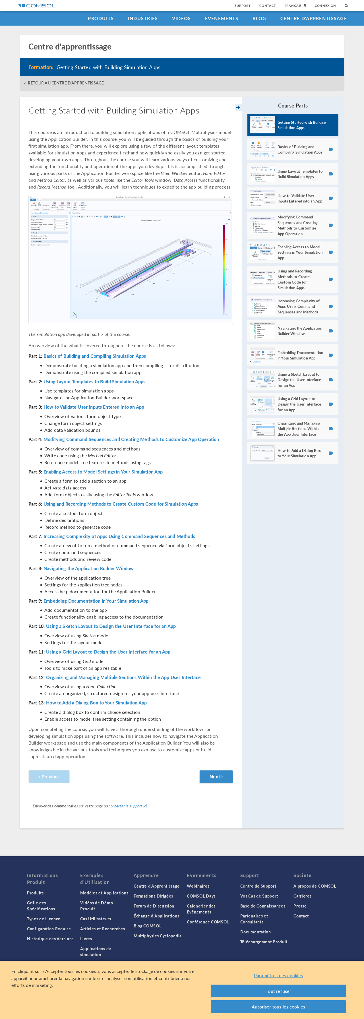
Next (216, 776)
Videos (181, 18)
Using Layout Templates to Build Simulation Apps (94, 381)
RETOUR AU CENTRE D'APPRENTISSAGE (66, 83)
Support (243, 5)
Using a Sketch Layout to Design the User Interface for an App (111, 626)
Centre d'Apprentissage (313, 18)
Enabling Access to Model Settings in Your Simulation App (103, 471)
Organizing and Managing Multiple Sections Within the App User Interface (123, 677)
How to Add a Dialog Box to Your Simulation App (96, 702)
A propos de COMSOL (314, 886)
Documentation (255, 932)
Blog (259, 18)
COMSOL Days (201, 896)
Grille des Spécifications (41, 905)
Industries (143, 18)
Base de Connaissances (263, 906)
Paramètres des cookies (278, 975)
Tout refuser (278, 991)
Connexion (325, 5)
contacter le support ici (128, 806)
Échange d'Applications (156, 916)
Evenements (222, 18)
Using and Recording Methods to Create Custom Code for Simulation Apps (121, 504)
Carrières (302, 896)
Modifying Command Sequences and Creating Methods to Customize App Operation (131, 439)
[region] (182, 990)
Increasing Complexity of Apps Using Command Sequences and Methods (119, 536)
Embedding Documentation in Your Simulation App (96, 600)
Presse (300, 906)
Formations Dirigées (153, 896)
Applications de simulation (95, 951)
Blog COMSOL (148, 926)
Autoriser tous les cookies (278, 1006)
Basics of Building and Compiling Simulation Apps (95, 356)
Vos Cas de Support (259, 896)
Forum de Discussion (154, 906)
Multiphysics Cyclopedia (158, 936)
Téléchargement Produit (264, 941)
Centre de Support (258, 886)
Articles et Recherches (102, 928)
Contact (267, 5)
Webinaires (198, 886)
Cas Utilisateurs (95, 918)
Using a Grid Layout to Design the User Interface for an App (108, 651)
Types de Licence (44, 918)
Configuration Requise (49, 928)
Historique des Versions (50, 938)
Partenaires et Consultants (254, 919)
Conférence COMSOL (208, 922)
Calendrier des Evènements (201, 909)
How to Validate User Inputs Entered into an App (94, 407)
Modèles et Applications (104, 893)
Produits (101, 18)
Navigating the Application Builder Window (89, 568)
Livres (86, 938)
